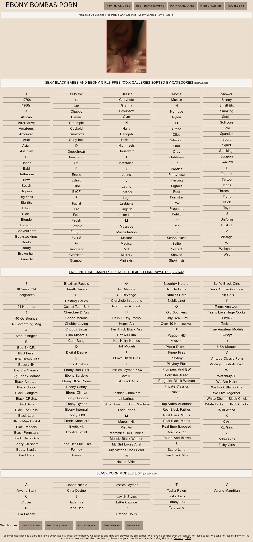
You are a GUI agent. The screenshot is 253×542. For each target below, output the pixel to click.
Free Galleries (210, 6)
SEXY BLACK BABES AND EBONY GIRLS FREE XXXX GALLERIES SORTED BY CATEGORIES (126, 82)
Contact (178, 538)
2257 (188, 538)
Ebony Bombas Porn (41, 5)
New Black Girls (118, 6)
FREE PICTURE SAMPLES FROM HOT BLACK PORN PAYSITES (126, 272)
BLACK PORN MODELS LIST (126, 473)
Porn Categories (182, 6)
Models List (236, 6)
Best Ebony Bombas (150, 6)
